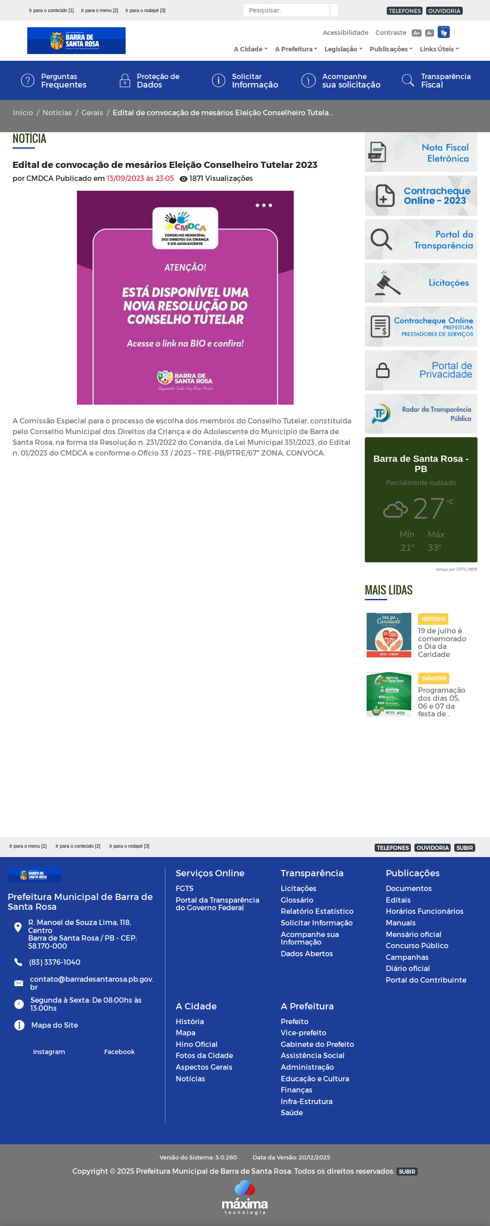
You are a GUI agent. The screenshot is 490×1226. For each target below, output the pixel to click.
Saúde (292, 1112)
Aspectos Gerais (204, 1067)
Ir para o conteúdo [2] (77, 846)
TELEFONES (405, 11)
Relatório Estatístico (317, 911)
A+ (416, 33)
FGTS (185, 888)
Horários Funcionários (425, 911)
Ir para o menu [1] (27, 846)
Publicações (389, 49)
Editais (398, 899)
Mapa (185, 1032)
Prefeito (294, 1021)
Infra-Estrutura (307, 1101)
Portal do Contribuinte (426, 979)
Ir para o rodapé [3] (145, 10)
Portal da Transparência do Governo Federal (217, 903)
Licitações (299, 888)
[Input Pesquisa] (288, 10)
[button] (332, 10)
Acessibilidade (345, 32)
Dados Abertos (307, 953)
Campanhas (407, 957)
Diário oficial (408, 968)
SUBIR (464, 848)
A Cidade (248, 49)
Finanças (297, 1089)
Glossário (297, 899)
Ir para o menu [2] (99, 10)
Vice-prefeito (303, 1032)
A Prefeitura (294, 49)
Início (23, 112)
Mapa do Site (54, 1025)
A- (429, 33)
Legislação (341, 49)
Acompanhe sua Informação (310, 938)
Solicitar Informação (317, 922)
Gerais (92, 112)
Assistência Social (313, 1055)
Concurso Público (417, 945)
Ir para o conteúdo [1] (51, 10)
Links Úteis (437, 49)
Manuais (401, 922)
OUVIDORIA (444, 11)
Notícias (57, 112)
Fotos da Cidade (204, 1055)
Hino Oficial (197, 1044)
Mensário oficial (414, 934)
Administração (307, 1067)
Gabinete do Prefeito (317, 1044)
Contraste (391, 32)
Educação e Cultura (315, 1078)
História (190, 1021)
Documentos (409, 888)
